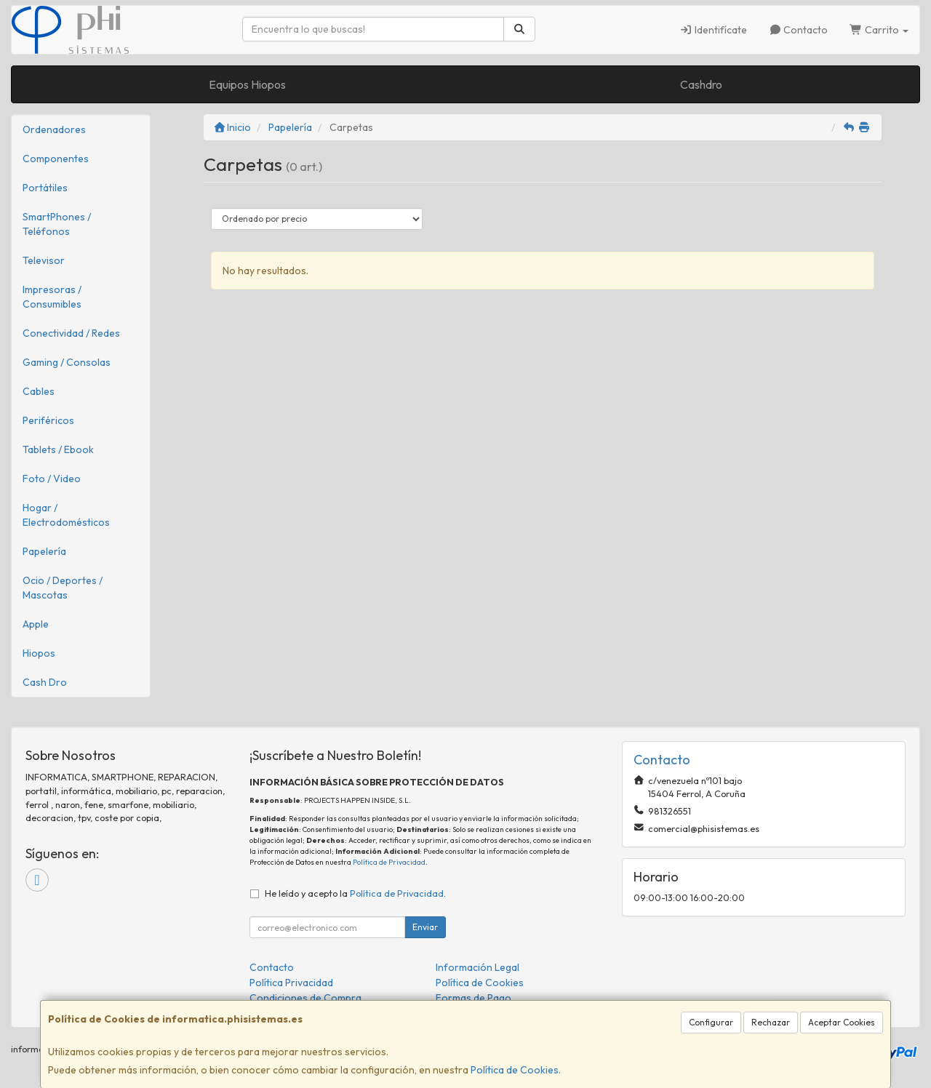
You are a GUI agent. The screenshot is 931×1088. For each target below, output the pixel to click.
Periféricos (48, 420)
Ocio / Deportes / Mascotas (63, 587)
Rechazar (770, 1022)
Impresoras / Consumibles (52, 297)
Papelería (44, 551)
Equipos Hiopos (247, 84)
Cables (39, 391)
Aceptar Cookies (841, 1022)
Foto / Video (52, 478)
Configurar (711, 1022)
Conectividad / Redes (71, 333)
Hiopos (39, 653)
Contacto (798, 29)
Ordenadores (54, 129)
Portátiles (45, 187)
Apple (36, 624)
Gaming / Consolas (67, 362)
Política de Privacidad (389, 862)
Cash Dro (45, 682)
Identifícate (713, 29)
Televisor (44, 260)
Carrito (879, 29)
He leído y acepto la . (355, 893)
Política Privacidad (291, 982)
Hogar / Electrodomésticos (66, 515)
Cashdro (701, 84)
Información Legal (477, 967)
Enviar (425, 926)
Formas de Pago (473, 997)
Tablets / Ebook (58, 449)
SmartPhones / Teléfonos (57, 224)
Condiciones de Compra (305, 997)
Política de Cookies (515, 1069)
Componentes (56, 158)
